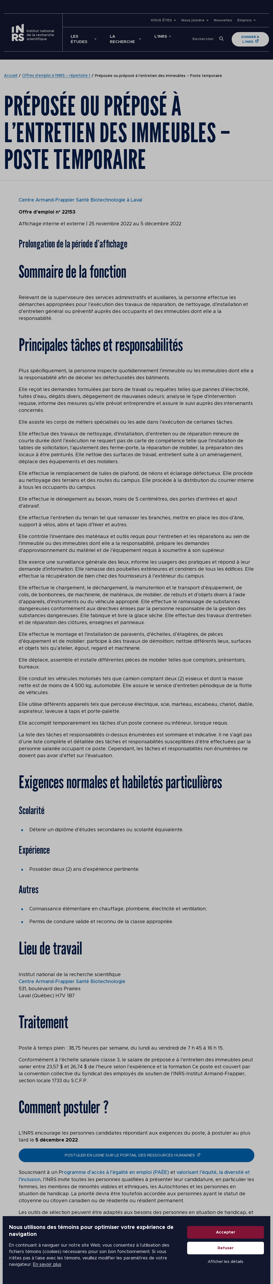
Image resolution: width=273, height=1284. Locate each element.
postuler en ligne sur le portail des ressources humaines (130, 1155)
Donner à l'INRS (250, 39)
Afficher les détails (228, 1263)
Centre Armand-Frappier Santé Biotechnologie (72, 981)
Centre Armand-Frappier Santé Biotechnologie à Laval (80, 200)
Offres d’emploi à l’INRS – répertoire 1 (56, 76)
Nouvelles (223, 20)
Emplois (244, 20)
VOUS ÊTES (161, 20)
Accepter (228, 1234)
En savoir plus (44, 1266)
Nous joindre (192, 20)
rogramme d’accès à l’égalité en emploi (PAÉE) (116, 1172)
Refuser (228, 1249)
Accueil (10, 76)
